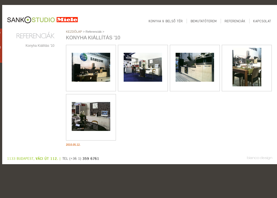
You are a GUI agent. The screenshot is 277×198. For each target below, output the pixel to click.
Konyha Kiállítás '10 (40, 46)
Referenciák (93, 31)
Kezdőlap (74, 31)
